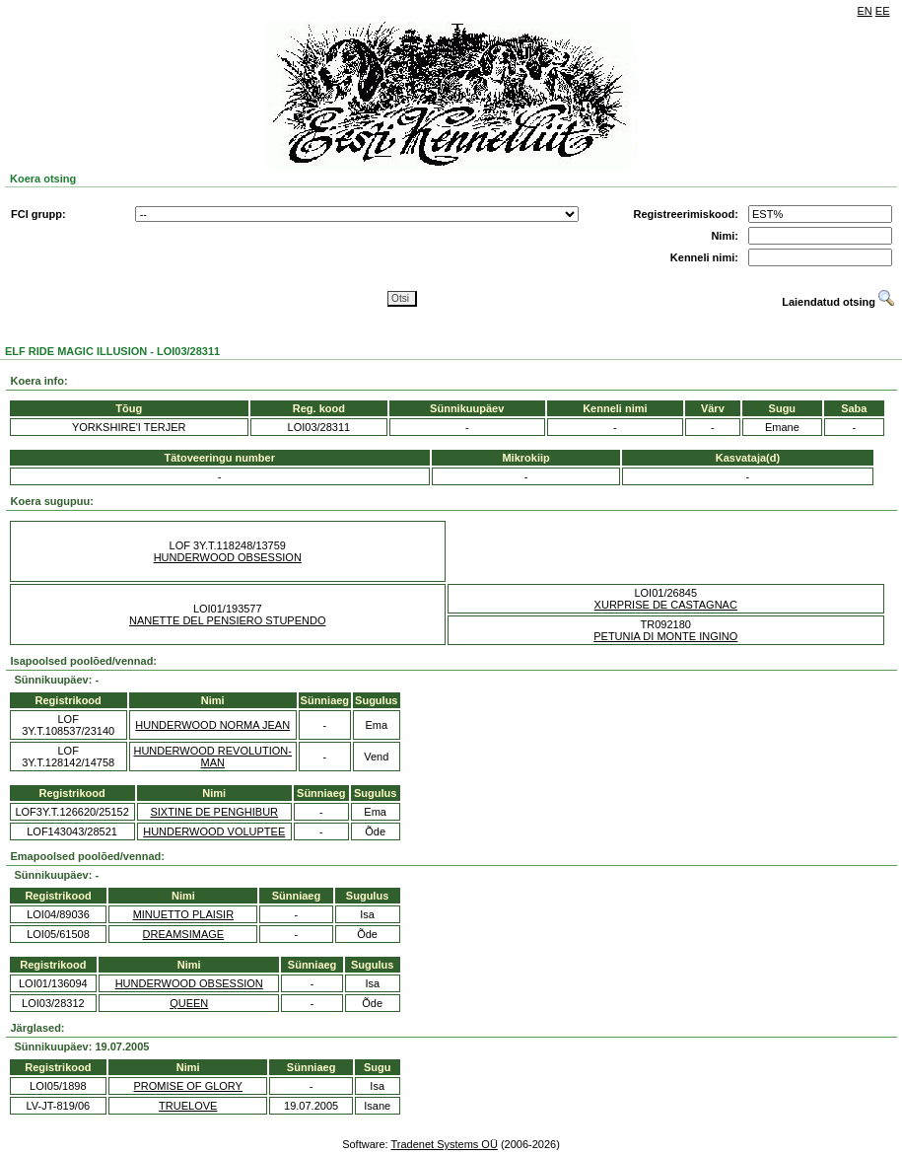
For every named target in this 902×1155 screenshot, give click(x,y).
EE (882, 11)
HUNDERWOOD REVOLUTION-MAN (212, 756)
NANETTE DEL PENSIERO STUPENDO (227, 620)
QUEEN (189, 1003)
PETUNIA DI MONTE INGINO (665, 636)
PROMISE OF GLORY (188, 1086)
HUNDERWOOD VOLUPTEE (214, 831)
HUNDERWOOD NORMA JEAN (212, 725)
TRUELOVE (188, 1106)
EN (865, 11)
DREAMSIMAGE (184, 934)
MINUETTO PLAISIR (183, 914)
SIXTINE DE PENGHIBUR (214, 812)
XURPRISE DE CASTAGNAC (665, 605)
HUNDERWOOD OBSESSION (228, 557)
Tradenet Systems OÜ (443, 1144)
